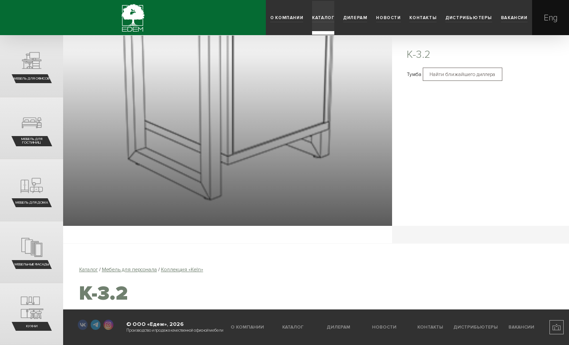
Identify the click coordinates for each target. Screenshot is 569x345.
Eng (550, 17)
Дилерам (225, 17)
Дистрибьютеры (425, 17)
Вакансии (500, 17)
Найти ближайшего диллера (466, 75)
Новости (288, 17)
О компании (99, 17)
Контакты (351, 17)
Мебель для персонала (129, 269)
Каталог (164, 17)
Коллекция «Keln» (182, 269)
